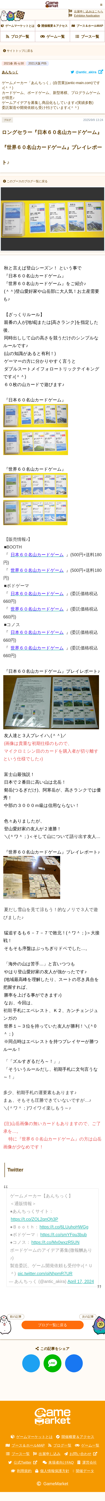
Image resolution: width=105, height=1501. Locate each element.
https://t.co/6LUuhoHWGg (64, 1236)
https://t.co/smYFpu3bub (63, 1243)
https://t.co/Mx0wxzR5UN (55, 1251)
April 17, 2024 (80, 1290)
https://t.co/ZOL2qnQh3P (34, 1228)
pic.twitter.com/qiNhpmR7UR (45, 1282)
